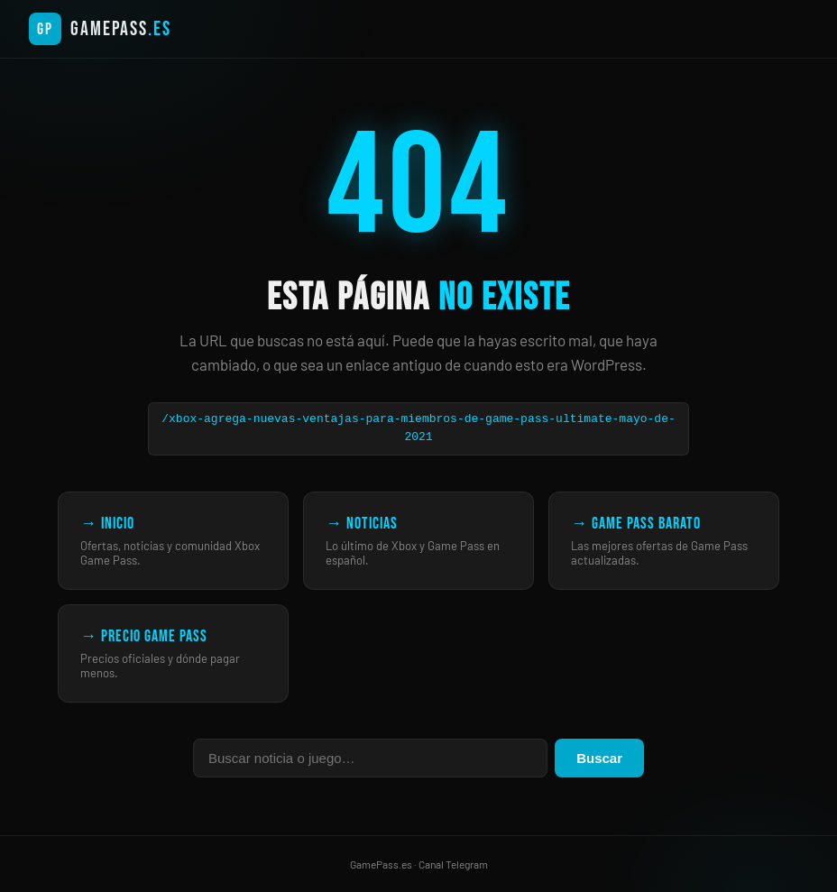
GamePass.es (381, 864)
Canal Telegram (453, 864)
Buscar (599, 758)
